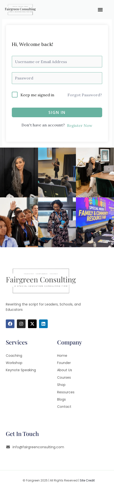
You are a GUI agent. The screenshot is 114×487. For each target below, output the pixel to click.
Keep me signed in (37, 94)
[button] (100, 10)
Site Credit (87, 480)
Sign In (57, 112)
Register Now (79, 125)
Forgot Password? (84, 94)
